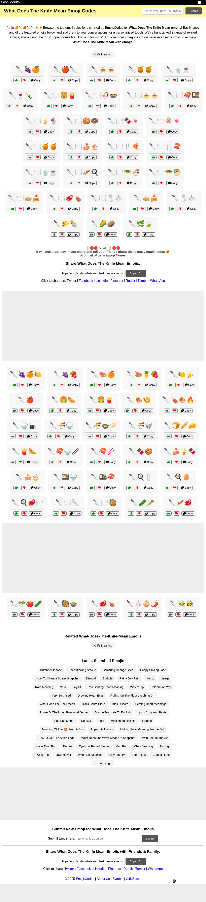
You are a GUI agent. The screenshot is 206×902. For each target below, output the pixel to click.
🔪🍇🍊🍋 (26, 374)
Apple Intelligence (102, 729)
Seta (63, 687)
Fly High (165, 746)
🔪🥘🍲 (65, 603)
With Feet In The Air (155, 738)
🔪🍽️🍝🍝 (142, 95)
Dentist (67, 746)
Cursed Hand (161, 754)
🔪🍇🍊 (28, 69)
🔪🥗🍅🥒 (26, 603)
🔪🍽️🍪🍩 (82, 121)
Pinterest (116, 280)
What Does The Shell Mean (57, 704)
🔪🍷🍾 (20, 95)
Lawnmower (63, 754)
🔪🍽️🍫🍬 (124, 121)
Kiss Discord (120, 704)
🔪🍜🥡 (141, 425)
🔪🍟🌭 (24, 451)
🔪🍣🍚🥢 (63, 451)
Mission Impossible (123, 720)
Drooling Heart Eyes (91, 695)
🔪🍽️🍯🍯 (41, 146)
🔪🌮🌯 (65, 223)
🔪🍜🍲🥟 (101, 425)
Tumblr (142, 280)
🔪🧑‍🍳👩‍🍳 (182, 603)
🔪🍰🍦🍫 (180, 451)
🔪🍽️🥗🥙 (165, 172)
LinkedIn (102, 280)
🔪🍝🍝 (103, 69)
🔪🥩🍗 (103, 603)
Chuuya (86, 720)
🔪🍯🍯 (141, 69)
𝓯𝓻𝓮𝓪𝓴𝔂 (150, 678)
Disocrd (91, 678)
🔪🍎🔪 (65, 69)
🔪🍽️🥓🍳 (82, 172)
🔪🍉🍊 (103, 374)
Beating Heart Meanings (150, 704)
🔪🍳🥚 (178, 477)
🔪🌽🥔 (103, 223)
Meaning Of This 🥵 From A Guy (63, 729)
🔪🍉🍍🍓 (142, 374)
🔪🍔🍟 (101, 399)
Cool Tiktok (138, 754)
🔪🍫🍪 (141, 451)
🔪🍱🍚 (65, 477)
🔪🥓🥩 (180, 502)
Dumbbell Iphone (51, 670)
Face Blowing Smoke (82, 670)
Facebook (86, 280)
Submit (150, 838)
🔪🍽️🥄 (67, 502)
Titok (101, 720)
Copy (35, 80)
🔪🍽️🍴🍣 (165, 146)
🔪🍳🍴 (141, 477)
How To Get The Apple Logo (56, 738)
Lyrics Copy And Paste (151, 712)
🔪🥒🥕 (142, 502)
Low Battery (117, 754)
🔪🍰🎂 (28, 477)
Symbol (117, 879)
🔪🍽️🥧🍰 (24, 198)
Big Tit (77, 687)
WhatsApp (157, 280)
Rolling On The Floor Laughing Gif (132, 695)
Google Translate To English (112, 712)
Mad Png (121, 746)
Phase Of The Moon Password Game (64, 712)
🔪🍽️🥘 (105, 502)
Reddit (130, 280)
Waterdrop (137, 687)
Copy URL (136, 273)
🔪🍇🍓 (65, 374)
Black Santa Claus (94, 704)
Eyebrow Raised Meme (94, 746)
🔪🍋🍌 (182, 374)
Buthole (108, 678)
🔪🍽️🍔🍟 (60, 95)
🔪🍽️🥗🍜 (124, 172)
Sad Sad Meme (64, 720)
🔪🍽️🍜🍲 (101, 95)
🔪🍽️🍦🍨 (41, 121)
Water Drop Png (46, 746)
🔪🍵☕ (178, 69)
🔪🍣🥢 (103, 451)
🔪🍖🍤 (139, 399)
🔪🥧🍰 (146, 198)
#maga (165, 678)
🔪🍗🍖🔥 (178, 399)
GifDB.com (133, 879)
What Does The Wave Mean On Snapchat (108, 738)
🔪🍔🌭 (64, 399)
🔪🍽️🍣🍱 (184, 95)
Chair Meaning (143, 746)
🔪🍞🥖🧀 (180, 425)
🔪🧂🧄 (184, 198)
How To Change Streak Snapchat (57, 678)
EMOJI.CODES (10, 2)
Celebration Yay (160, 687)
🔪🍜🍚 (62, 425)
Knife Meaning (103, 54)
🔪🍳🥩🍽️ (28, 502)
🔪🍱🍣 (103, 477)
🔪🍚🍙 (24, 425)
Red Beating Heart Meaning (106, 687)
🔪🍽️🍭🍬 (165, 121)
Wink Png (42, 754)
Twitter (71, 280)
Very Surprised (61, 695)
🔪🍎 (26, 399)
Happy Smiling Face (153, 670)
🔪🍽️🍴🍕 (124, 146)
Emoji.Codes (85, 879)
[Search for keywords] (162, 11)
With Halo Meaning (90, 754)
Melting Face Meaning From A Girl (142, 729)
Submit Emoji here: (61, 838)
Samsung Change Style (118, 670)
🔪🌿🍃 (141, 223)
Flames (147, 720)
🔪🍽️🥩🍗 (65, 198)
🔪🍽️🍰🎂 (82, 146)
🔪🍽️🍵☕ (41, 172)
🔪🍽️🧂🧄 (107, 198)
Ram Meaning (44, 687)
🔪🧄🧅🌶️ (142, 603)
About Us (103, 879)
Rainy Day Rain (129, 678)
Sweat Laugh (103, 763)
